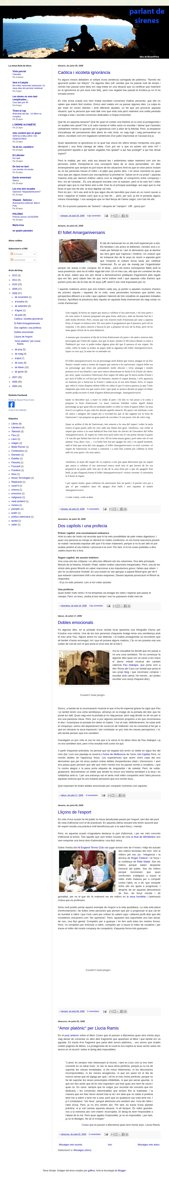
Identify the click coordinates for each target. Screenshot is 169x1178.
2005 (15, 386)
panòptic (15, 509)
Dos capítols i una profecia (82, 525)
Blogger (122, 1170)
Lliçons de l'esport (74, 812)
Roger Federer (139, 858)
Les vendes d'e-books (23, 169)
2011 (15, 280)
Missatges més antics (149, 1144)
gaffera (91, 1170)
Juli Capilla (143, 754)
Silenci (16, 180)
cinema (15, 489)
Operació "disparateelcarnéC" (27, 192)
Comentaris (18, 260)
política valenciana (20, 516)
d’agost (19, 310)
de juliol (19, 315)
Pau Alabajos (130, 665)
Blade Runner (18, 447)
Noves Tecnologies (21, 478)
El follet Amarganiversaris (81, 232)
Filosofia (15, 462)
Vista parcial (19, 71)
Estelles (15, 458)
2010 (15, 284)
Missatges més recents (70, 1144)
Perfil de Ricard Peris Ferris (21, 400)
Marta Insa (18, 225)
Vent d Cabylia (20, 82)
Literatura (16, 427)
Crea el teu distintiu (17, 410)
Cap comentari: (94, 216)
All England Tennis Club (90, 847)
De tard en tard (21, 166)
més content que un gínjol (27, 133)
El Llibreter (18, 155)
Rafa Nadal (143, 861)
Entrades (17, 254)
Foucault (15, 466)
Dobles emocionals (75, 622)
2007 (15, 377)
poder (14, 513)
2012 (15, 275)
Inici (110, 1144)
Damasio (15, 454)
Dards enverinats (22, 177)
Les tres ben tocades (24, 188)
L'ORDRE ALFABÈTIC (24, 124)
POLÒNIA (18, 214)
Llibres (14, 423)
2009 (15, 289)
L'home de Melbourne (113, 754)
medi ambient (18, 501)
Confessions (17, 451)
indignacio (16, 497)
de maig (19, 354)
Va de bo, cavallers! (23, 147)
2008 (15, 293)
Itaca (13, 474)
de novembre (22, 297)
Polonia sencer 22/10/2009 (25, 217)
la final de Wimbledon (143, 836)
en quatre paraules (23, 230)
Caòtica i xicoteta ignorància (84, 72)
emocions (16, 493)
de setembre (21, 306)
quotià (14, 520)
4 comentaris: (93, 509)
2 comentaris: (93, 1011)
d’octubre (20, 301)
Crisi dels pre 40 (20, 102)
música (15, 505)
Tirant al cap (19, 110)
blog (126, 672)
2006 (15, 381)
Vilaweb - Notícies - (23, 200)
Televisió (15, 431)
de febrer (19, 367)
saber (14, 524)
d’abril (18, 358)
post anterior (72, 1035)
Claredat (17, 74)
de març (19, 362)
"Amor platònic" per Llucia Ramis (88, 1028)
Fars (13, 435)
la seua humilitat (136, 896)
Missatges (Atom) (82, 1150)
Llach (14, 439)
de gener (19, 371)
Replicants (16, 482)
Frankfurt (16, 470)
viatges (15, 443)
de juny (19, 349)
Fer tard (16, 158)
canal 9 (15, 485)
